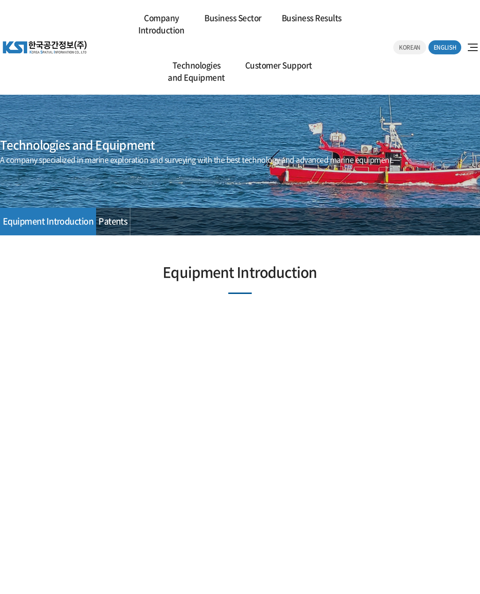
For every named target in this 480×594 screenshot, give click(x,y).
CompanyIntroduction (161, 24)
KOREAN (409, 47)
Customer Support (278, 65)
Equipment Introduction (48, 221)
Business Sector (232, 17)
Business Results (312, 17)
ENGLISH (445, 47)
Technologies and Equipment (196, 71)
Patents (113, 221)
